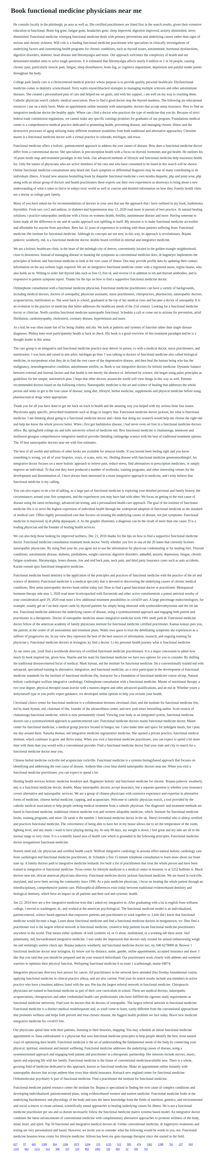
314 (48, 1149)
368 (57, 1149)
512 (119, 1144)
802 (87, 1149)
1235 (108, 1144)
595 (136, 1149)
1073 (76, 1144)
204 (55, 1144)
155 (98, 1144)
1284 (65, 1144)
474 (139, 1144)
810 (191, 1144)
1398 (160, 1144)
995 (129, 1144)
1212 (37, 1149)
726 (108, 1149)
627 (15, 1144)
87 (24, 1144)
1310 (16, 1149)
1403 (97, 1149)
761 (171, 1144)
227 (181, 1144)
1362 (149, 1144)
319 (77, 1149)
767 (146, 1149)
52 (127, 1149)
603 (34, 1144)
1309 (44, 1144)
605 (118, 1149)
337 (67, 1149)
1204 (87, 1144)
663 (27, 1149)
